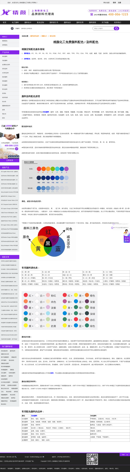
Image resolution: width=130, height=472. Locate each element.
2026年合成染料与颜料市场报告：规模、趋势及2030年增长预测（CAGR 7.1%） (9, 261)
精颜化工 (44, 36)
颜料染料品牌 (34, 36)
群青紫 (3, 385)
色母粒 (4, 93)
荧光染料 (4, 89)
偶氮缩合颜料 (5, 363)
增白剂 (4, 114)
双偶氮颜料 (13, 401)
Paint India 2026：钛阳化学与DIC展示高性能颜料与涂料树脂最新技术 (9, 307)
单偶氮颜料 (4, 369)
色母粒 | (78, 468)
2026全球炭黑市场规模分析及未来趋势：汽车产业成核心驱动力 (9, 286)
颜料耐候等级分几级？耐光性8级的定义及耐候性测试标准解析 (9, 274)
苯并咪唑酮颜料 (5, 366)
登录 (114, 2)
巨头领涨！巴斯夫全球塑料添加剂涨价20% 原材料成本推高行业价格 (9, 270)
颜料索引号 (54, 22)
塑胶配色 (4, 41)
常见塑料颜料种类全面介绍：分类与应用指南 (9, 294)
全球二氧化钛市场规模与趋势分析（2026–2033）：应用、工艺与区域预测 (9, 315)
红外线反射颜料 (5, 382)
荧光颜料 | (64, 468)
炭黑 (3, 110)
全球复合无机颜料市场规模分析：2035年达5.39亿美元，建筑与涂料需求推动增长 (9, 266)
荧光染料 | (71, 468)
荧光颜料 (4, 85)
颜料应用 (79, 22)
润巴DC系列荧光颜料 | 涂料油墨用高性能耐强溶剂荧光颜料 (9, 188)
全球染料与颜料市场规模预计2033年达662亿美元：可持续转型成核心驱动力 (9, 298)
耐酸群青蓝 (4, 401)
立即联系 (9, 160)
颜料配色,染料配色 (26, 28)
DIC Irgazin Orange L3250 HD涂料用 (9, 209)
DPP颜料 (3, 360)
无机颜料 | (18, 468)
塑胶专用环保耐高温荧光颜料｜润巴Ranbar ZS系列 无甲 (9, 180)
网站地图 (106, 2)
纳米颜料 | (50, 468)
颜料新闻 (92, 22)
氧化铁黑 (12, 395)
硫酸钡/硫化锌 (6, 105)
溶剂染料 (4, 68)
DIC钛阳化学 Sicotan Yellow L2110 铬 (9, 201)
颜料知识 (67, 22)
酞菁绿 (11, 376)
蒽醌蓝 (12, 369)
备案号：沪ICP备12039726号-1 (61, 457)
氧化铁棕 (11, 360)
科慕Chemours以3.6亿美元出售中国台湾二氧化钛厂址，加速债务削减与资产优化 (9, 335)
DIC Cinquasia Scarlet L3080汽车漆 (9, 205)
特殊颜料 (4, 81)
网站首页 (3, 468)
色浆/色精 (5, 97)
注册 (119, 2)
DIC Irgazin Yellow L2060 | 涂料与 (9, 225)
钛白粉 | (91, 468)
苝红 (2, 391)
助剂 (52, 373)
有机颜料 (46, 112)
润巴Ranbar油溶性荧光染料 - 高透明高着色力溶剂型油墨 (9, 242)
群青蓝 (16, 391)
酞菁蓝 (13, 398)
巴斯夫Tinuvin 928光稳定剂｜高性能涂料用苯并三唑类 (9, 213)
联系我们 (117, 22)
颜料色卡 (27, 22)
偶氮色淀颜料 (5, 398)
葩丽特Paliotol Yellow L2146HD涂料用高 (9, 221)
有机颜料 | (11, 468)
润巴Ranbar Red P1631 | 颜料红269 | (9, 217)
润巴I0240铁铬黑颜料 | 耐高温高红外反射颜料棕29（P (9, 250)
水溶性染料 (5, 73)
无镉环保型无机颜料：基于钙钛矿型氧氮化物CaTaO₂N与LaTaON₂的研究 (9, 339)
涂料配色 (27, 59)
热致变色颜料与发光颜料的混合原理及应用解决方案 (9, 319)
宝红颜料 (3, 373)
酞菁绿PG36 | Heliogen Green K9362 (8, 197)
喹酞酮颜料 (4, 395)
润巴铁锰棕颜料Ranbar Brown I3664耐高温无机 (8, 234)
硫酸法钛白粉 (5, 354)
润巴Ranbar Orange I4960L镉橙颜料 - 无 (9, 238)
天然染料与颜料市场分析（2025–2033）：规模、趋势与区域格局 (9, 331)
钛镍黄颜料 (4, 379)
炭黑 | (107, 468)
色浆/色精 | (84, 468)
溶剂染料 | (35, 468)
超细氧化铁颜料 (12, 385)
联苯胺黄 (15, 382)
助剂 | (116, 468)
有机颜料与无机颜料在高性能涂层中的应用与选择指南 (9, 323)
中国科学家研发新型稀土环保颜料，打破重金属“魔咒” (8, 327)
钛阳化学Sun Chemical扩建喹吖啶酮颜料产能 (9, 303)
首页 (4, 22)
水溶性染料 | (42, 468)
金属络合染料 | (26, 468)
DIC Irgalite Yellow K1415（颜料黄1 (9, 172)
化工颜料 (15, 22)
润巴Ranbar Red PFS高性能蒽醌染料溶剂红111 (9, 229)
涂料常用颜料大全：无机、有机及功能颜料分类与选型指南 (9, 290)
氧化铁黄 (8, 391)
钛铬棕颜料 (12, 373)
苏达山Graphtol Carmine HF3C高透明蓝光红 (9, 193)
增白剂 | (111, 468)
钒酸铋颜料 (14, 388)
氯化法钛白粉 (5, 388)
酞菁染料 (12, 351)
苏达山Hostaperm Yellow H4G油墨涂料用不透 (9, 246)
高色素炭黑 (4, 351)
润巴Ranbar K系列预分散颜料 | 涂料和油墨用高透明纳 (9, 184)
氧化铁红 (3, 404)
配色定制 (40, 22)
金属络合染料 (6, 64)
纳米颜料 (4, 77)
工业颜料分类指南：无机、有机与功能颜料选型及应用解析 (9, 311)
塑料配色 (27, 53)
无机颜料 (34, 416)
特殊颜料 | (57, 468)
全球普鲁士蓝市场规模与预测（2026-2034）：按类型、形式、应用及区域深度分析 (9, 278)
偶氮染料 (14, 357)
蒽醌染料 (3, 376)
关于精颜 (105, 22)
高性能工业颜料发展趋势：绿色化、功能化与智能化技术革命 (8, 282)
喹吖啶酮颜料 (5, 357)
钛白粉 (4, 101)
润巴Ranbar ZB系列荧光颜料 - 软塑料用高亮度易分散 (9, 176)
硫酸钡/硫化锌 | (99, 468)
